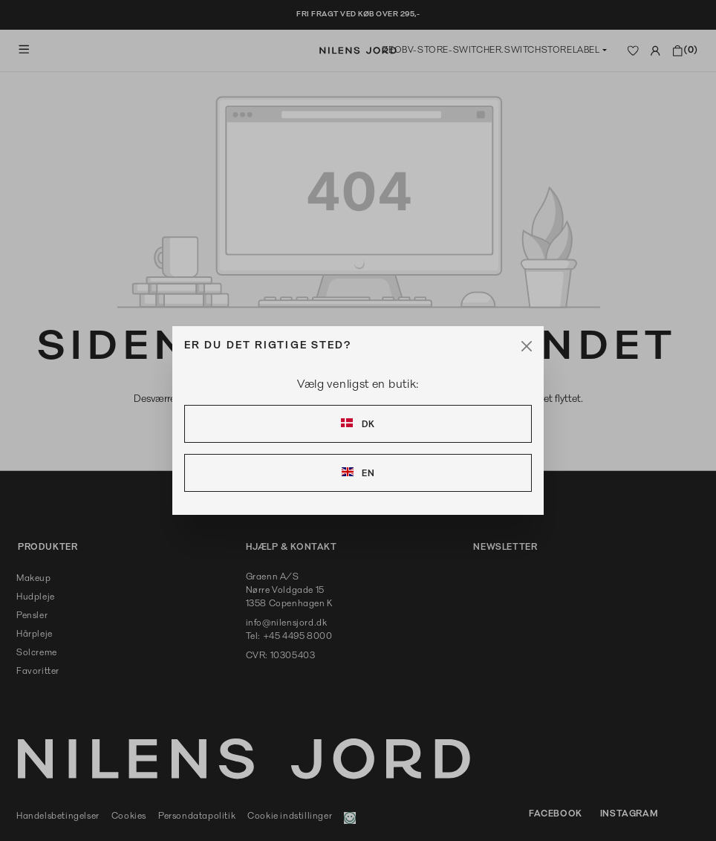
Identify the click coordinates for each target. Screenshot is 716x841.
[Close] (526, 346)
